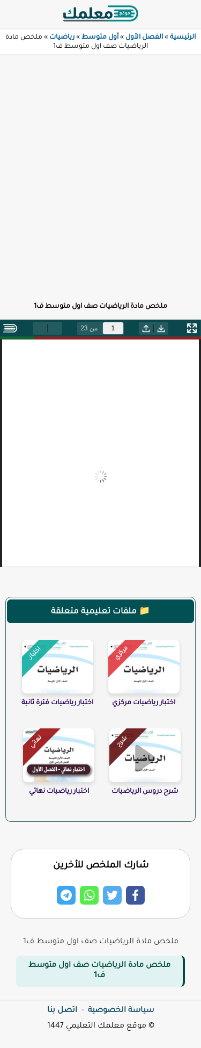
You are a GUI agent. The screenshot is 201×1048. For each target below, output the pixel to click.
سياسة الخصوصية (121, 1011)
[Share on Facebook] (135, 895)
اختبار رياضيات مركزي (143, 703)
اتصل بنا (62, 1011)
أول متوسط (99, 37)
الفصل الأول (144, 37)
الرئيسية (183, 37)
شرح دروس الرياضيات (144, 792)
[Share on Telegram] (66, 895)
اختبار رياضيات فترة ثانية (57, 703)
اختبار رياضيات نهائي (59, 792)
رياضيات (62, 37)
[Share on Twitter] (112, 895)
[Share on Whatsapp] (89, 895)
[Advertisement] (100, 172)
